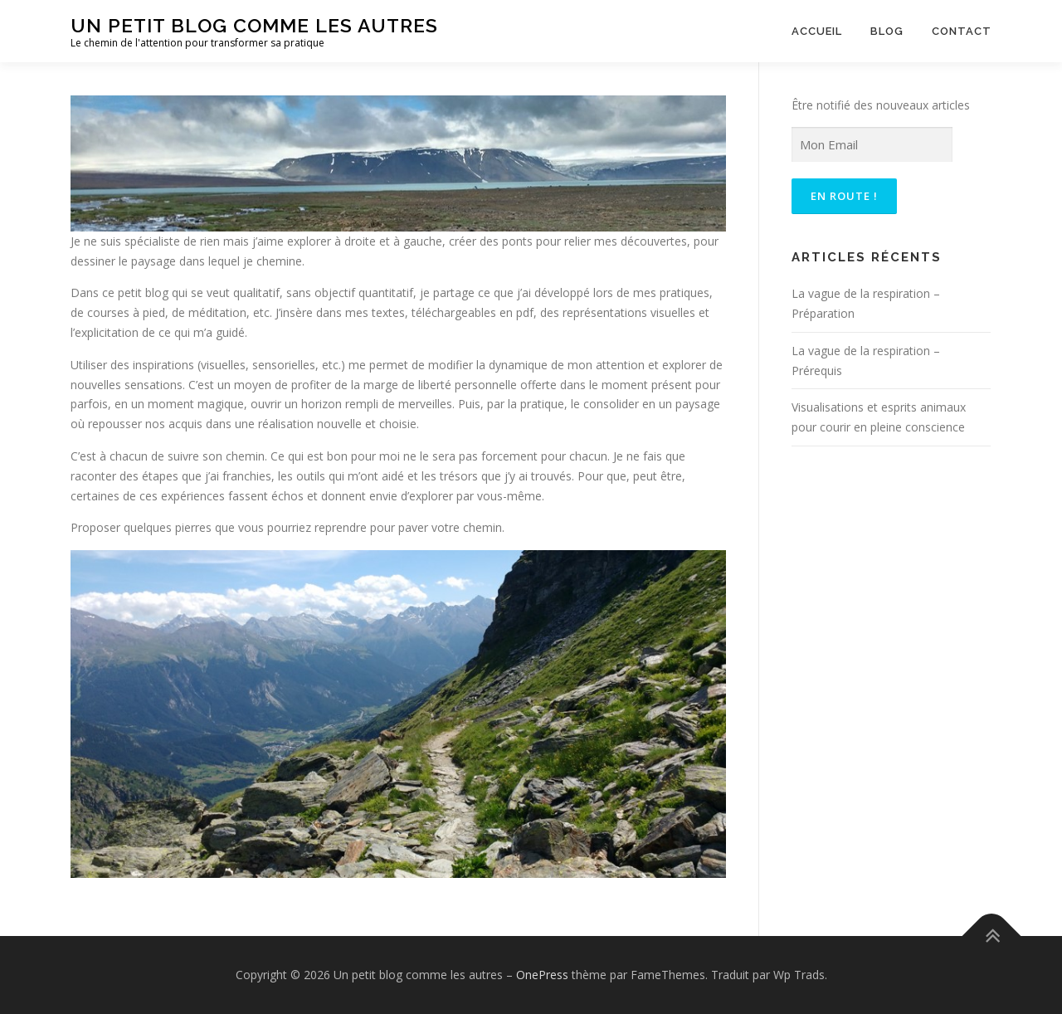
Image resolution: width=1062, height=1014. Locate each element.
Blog (887, 31)
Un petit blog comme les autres (254, 25)
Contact (961, 31)
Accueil (817, 31)
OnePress (542, 974)
